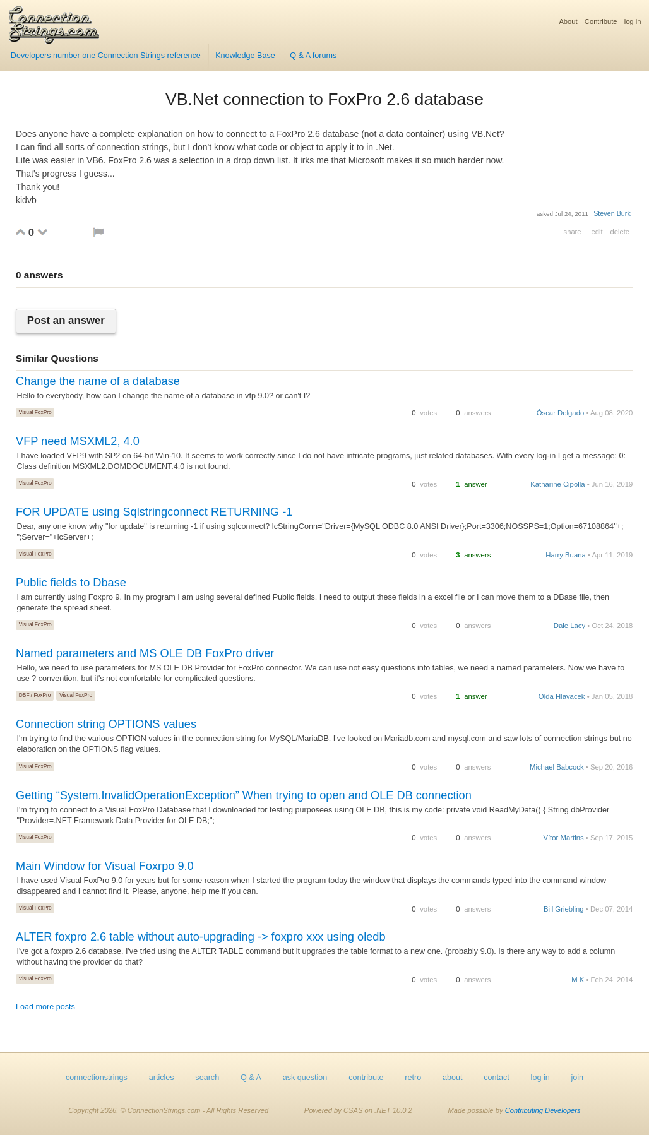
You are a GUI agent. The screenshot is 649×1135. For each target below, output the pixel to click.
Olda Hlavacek (562, 696)
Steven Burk (612, 213)
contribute (365, 1077)
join (577, 1077)
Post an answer (66, 321)
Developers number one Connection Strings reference (106, 55)
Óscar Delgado (561, 413)
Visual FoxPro (35, 412)
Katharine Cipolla (557, 484)
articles (161, 1077)
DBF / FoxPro (35, 695)
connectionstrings (97, 1077)
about (453, 1077)
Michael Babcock (557, 767)
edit (596, 231)
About (568, 21)
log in (632, 21)
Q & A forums (313, 55)
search (207, 1077)
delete (619, 231)
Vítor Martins (563, 837)
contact (496, 1077)
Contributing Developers (543, 1110)
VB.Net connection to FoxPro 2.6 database (324, 99)
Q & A (251, 1077)
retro (413, 1077)
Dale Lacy (569, 625)
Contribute (601, 21)
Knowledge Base (245, 55)
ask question (305, 1077)
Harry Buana (565, 555)
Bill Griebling (564, 909)
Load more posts (45, 1006)
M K (577, 979)
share (572, 231)
